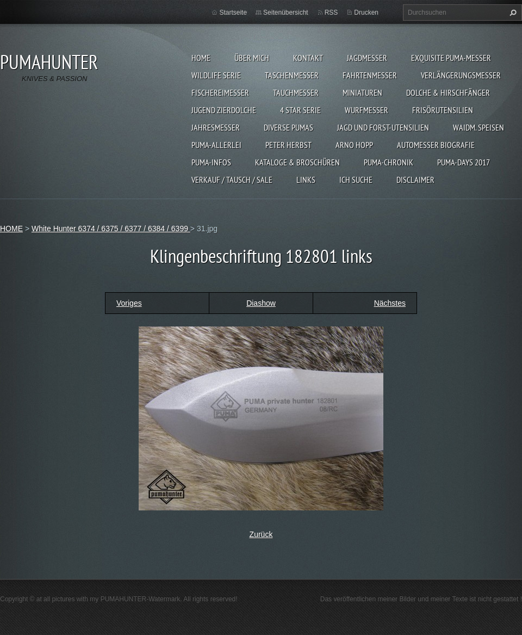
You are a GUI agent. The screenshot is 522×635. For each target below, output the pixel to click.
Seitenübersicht (285, 12)
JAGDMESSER (367, 57)
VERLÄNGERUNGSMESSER (461, 75)
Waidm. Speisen (478, 127)
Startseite (233, 12)
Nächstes (390, 303)
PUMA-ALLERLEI (216, 144)
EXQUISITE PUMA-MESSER (451, 57)
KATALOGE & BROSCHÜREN (297, 162)
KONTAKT (308, 57)
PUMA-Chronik (388, 162)
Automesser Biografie (436, 144)
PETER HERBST (288, 144)
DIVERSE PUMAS (288, 127)
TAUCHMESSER (296, 92)
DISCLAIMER (415, 179)
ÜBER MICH (251, 57)
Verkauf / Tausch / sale (231, 179)
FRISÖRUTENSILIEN (442, 109)
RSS (331, 12)
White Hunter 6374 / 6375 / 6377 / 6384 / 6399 (111, 228)
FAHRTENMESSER (370, 75)
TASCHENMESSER (292, 75)
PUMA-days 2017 (463, 162)
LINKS (305, 179)
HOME (200, 57)
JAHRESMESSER (215, 127)
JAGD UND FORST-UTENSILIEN (383, 127)
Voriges (129, 303)
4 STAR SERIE (300, 109)
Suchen (512, 12)
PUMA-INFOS (211, 162)
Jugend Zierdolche (223, 109)
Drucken (366, 12)
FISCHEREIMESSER (220, 92)
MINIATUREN (362, 92)
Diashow (261, 303)
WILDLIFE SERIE (216, 75)
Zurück (261, 534)
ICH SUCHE (355, 179)
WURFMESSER (366, 109)
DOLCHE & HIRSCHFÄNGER (448, 92)
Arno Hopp (354, 144)
